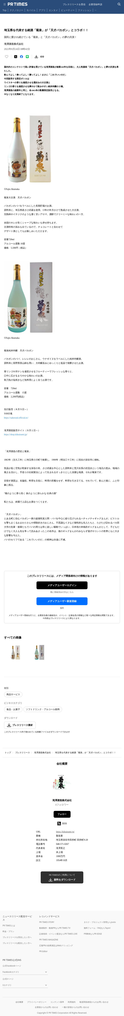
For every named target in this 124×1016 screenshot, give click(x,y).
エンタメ (53, 10)
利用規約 (72, 1002)
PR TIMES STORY (46, 922)
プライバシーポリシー (36, 1002)
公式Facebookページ (12, 965)
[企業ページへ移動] (62, 783)
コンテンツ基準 (57, 1002)
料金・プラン (8, 931)
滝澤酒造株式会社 (42, 752)
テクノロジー (16, 10)
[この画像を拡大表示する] (15, 652)
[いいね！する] (6, 56)
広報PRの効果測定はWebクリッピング (56, 945)
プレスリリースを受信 (74, 4)
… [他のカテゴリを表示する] (95, 9)
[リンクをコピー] (42, 56)
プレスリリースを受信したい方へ (17, 937)
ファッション (84, 10)
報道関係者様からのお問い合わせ (93, 1002)
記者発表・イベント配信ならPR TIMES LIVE (58, 933)
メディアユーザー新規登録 (62, 601)
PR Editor (43, 951)
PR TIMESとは (9, 925)
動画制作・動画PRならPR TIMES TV (54, 928)
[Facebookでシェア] (21, 56)
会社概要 (19, 1002)
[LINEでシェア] (27, 56)
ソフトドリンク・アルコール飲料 (43, 709)
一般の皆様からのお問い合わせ (75, 1007)
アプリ (42, 10)
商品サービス (13, 694)
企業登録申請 (95, 4)
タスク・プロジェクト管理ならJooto (100, 922)
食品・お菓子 (13, 709)
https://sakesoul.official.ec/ (16, 418)
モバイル (31, 10)
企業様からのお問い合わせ (46, 1007)
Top (4, 10)
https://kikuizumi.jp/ (65, 832)
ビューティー (68, 10)
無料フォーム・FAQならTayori (97, 928)
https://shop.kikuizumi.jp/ (15, 434)
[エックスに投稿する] (15, 56)
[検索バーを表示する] (119, 4)
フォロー (62, 814)
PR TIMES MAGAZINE (48, 939)
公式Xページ (8, 979)
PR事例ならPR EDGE (93, 933)
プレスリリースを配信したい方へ (17, 943)
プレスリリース (22, 752)
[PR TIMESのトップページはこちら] (17, 4)
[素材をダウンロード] (36, 56)
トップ (8, 752)
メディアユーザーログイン (62, 585)
